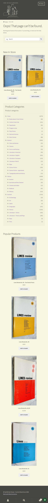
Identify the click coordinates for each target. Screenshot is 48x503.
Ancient (11, 179)
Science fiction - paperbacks (16, 170)
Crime (8, 116)
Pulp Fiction (12, 131)
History (9, 176)
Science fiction (13, 167)
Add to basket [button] (12, 98)
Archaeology (12, 197)
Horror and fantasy (14, 149)
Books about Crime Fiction (16, 119)
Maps (10, 164)
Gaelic (11, 203)
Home (6, 22)
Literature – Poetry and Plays (17, 215)
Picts (10, 221)
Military (11, 191)
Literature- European (14, 158)
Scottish (9, 194)
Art (10, 200)
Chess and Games (13, 143)
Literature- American (14, 152)
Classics (11, 146)
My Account (8, 500)
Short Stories (12, 137)
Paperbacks (12, 125)
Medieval (11, 188)
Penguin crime (13, 128)
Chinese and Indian (14, 185)
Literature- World (14, 161)
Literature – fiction (14, 212)
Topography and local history (17, 173)
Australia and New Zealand (16, 182)
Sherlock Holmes (13, 134)
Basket (37, 499)
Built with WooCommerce (10, 494)
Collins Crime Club (14, 122)
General (9, 140)
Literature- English (14, 155)
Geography (12, 206)
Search (24, 500)
